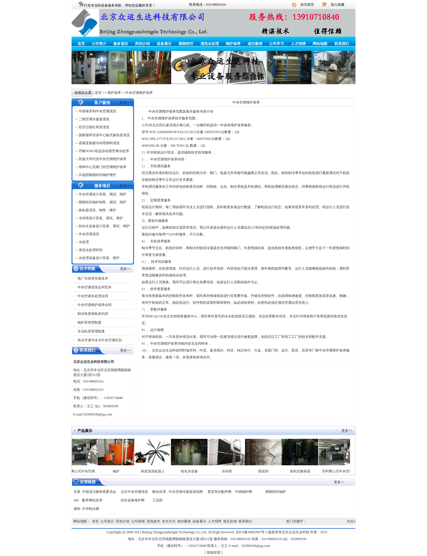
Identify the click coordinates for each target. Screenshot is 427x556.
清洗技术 (153, 521)
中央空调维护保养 (139, 93)
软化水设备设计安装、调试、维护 (104, 226)
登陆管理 (213, 553)
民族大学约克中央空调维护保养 (102, 159)
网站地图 (320, 44)
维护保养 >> (116, 93)
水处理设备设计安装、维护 (99, 258)
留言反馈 (230, 521)
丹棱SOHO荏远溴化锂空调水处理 (104, 151)
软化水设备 (192, 471)
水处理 (84, 242)
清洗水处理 (209, 44)
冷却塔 (230, 471)
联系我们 (341, 44)
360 (76, 500)
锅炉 (119, 471)
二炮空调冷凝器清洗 (94, 119)
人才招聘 (298, 44)
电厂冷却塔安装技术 (93, 278)
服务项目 (120, 44)
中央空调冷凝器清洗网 (186, 492)
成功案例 (255, 44)
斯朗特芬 (186, 44)
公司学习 (276, 44)
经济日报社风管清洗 (94, 127)
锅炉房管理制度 (89, 322)
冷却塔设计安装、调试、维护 (101, 218)
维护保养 (233, 44)
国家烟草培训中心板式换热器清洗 (104, 135)
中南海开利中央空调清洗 (97, 111)
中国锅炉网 (243, 492)
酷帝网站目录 (92, 500)
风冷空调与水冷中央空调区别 (100, 340)
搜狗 (77, 509)
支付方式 (168, 521)
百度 (77, 492)
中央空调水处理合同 (93, 296)
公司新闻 (138, 521)
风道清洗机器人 (156, 471)
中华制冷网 (90, 509)
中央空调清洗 (89, 234)
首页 (81, 44)
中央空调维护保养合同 (95, 305)
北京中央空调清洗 (134, 492)
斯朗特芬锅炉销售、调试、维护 (102, 202)
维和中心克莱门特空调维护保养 (102, 167)
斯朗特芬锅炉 (275, 492)
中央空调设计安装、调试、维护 (102, 194)
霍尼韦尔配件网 (219, 492)
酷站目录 (159, 492)
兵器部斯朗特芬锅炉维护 (97, 175)
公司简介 (99, 44)
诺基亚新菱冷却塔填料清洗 (99, 143)
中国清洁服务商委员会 (99, 492)
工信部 (157, 500)
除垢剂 (266, 471)
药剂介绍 (142, 44)
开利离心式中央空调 (82, 471)
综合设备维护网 (133, 500)
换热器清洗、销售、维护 (97, 210)
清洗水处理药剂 (90, 250)
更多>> (124, 103)
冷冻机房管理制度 (91, 331)
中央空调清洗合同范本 (95, 287)
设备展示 (164, 44)
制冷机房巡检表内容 (93, 314)
